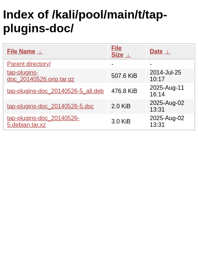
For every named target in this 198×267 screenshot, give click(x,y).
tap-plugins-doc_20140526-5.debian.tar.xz (43, 121)
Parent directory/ (29, 64)
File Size (117, 51)
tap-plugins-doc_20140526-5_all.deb (55, 91)
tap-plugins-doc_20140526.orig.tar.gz (40, 75)
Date (156, 51)
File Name (21, 51)
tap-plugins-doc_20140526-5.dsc (50, 106)
